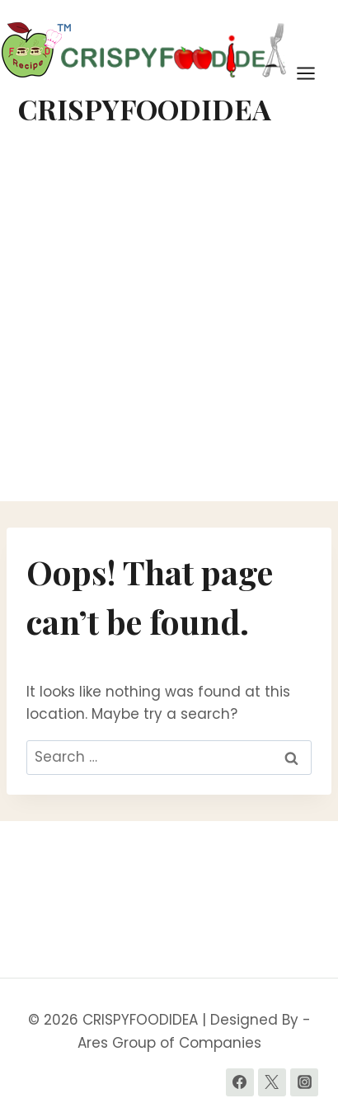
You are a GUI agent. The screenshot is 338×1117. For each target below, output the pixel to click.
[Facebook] (240, 1082)
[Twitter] (272, 1082)
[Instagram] (304, 1082)
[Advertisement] (169, 324)
